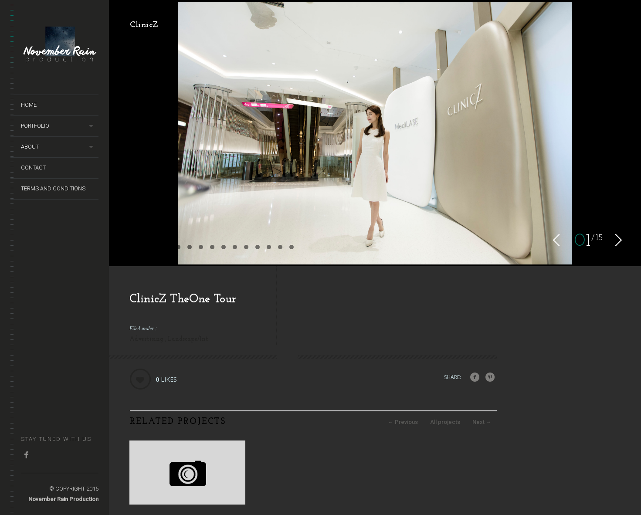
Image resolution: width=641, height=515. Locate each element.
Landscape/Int (188, 339)
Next (482, 422)
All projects (445, 422)
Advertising (147, 339)
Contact (33, 167)
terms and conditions (53, 188)
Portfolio (35, 125)
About (30, 146)
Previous (403, 422)
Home (29, 105)
